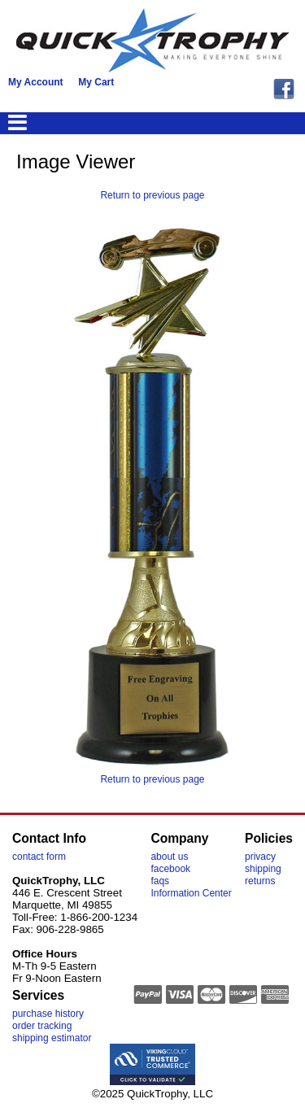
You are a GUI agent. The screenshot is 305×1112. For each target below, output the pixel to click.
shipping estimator (51, 1038)
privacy (260, 856)
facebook (170, 868)
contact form (39, 856)
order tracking (42, 1025)
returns (260, 881)
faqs (159, 881)
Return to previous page (152, 195)
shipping (263, 868)
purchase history (48, 1013)
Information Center (190, 893)
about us (169, 856)
